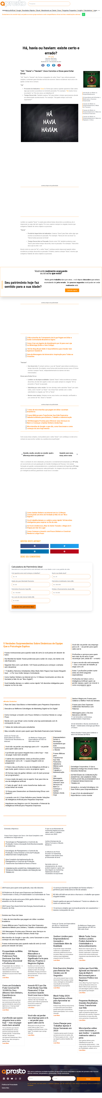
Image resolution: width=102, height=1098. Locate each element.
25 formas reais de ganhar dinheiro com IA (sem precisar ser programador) (27, 774)
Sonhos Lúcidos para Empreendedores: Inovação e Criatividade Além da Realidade (62, 941)
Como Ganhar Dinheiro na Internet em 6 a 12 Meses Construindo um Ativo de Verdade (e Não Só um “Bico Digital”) (47, 515)
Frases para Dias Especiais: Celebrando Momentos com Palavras (83, 707)
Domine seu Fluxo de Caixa (12, 915)
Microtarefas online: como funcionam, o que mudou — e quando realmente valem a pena (89, 1035)
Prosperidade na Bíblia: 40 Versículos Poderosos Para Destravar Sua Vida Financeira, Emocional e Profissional (12, 957)
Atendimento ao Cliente (48, 10)
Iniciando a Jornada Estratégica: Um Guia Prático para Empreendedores (85, 788)
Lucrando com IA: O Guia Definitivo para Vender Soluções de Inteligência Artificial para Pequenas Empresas (27, 798)
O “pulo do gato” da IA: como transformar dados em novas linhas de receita (25, 786)
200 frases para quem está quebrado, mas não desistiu (22, 888)
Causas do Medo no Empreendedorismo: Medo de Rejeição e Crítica (92, 118)
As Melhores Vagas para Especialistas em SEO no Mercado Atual (37, 739)
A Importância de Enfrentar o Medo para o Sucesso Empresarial (92, 99)
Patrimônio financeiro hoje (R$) (21, 589)
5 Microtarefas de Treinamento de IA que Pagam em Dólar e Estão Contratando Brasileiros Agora (49, 339)
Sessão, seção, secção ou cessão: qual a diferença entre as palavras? (37, 454)
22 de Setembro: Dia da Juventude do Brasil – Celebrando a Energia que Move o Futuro (85, 725)
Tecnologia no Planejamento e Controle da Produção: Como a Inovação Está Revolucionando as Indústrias (24, 844)
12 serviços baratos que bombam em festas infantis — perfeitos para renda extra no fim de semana (73, 889)
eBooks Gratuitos (10, 701)
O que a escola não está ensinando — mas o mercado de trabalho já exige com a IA (85, 664)
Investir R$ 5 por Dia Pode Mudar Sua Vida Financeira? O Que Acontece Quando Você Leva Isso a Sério (38, 990)
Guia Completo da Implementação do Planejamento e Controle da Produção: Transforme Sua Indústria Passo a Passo (20, 861)
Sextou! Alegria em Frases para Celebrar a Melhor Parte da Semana (86, 699)
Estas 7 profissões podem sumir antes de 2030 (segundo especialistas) (84, 673)
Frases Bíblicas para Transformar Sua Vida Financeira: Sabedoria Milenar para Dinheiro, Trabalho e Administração (49, 416)
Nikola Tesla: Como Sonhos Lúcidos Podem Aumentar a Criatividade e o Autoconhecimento (87, 941)
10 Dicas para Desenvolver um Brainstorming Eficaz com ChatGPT (27, 792)
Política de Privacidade (10, 1084)
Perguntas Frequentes (69, 10)
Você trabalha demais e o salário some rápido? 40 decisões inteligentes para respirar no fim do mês (49, 521)
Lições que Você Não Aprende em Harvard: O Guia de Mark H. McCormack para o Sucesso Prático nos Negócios (89, 974)
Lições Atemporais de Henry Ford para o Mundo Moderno (54, 843)
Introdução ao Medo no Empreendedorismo (90, 93)
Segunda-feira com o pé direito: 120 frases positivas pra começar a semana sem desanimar (33, 666)
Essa (42, 89)
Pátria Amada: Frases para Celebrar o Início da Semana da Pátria (84, 733)
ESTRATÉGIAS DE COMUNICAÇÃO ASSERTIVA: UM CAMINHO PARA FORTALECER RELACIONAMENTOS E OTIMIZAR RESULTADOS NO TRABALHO (85, 779)
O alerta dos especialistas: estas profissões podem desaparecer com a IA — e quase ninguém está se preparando (25, 761)
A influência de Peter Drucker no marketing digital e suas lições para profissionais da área (54, 854)
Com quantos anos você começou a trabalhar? (26, 573)
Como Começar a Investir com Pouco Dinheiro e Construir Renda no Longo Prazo (33, 716)
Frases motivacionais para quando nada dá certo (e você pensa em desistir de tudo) (34, 654)
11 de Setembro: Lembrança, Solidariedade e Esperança (81, 718)
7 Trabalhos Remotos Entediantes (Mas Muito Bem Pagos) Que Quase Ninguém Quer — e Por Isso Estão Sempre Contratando (35, 672)
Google (18, 10)
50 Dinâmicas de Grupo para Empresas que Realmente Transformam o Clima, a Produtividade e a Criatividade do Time (26, 893)
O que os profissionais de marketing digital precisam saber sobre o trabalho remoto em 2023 (54, 831)
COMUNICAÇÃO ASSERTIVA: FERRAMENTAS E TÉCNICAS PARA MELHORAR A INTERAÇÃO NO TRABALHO (23, 870)
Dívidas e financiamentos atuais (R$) (63, 589)
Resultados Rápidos (28, 10)
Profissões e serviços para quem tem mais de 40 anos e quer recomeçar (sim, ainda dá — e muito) (86, 656)
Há (67, 91)
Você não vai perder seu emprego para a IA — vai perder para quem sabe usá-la (27, 748)
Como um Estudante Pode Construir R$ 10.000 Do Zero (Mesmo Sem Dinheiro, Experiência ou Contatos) (12, 991)
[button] (43, 65)
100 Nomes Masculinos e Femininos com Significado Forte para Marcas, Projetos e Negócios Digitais (38, 957)
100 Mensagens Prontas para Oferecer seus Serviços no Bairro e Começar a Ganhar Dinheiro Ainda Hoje (48, 422)
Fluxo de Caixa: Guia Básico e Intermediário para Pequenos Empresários (32, 705)
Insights (80, 10)
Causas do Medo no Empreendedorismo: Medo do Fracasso (91, 105)
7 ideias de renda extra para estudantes (19, 727)
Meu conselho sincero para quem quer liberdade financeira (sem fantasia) (32, 731)
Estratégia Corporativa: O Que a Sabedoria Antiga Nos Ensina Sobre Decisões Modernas (84, 769)
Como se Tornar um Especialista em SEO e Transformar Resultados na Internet (14, 738)
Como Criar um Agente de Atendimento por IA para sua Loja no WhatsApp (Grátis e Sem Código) (49, 344)
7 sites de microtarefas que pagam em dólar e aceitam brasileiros (23, 920)
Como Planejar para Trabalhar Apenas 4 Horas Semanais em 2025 (62, 1027)
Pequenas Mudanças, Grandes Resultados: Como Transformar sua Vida (88, 1004)
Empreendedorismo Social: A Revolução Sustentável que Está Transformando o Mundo (60, 743)
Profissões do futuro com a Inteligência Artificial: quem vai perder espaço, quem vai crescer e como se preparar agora (85, 682)
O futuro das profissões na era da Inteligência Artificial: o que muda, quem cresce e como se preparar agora (27, 768)
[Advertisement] (86, 3)
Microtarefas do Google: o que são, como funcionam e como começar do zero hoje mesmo (25, 938)
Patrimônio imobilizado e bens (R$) (62, 581)
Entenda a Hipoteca (11, 829)
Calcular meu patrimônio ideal (24, 607)
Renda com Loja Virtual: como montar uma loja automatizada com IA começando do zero (30, 722)
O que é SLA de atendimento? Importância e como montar (82, 794)
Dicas (59, 10)
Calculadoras (88, 10)
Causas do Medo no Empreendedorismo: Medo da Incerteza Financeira (92, 111)
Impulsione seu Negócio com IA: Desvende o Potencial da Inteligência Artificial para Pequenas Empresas (27, 804)
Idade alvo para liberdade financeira (23, 581)
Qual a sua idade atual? (59, 573)
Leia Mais (5, 977)
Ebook (38, 10)
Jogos (96, 10)
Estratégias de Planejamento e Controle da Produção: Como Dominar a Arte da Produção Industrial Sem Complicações (22, 853)
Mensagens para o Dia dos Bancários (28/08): (82, 714)
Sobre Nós (5, 1088)
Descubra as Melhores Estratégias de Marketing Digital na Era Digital (30, 709)
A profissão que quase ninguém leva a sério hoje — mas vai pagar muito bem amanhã (26, 754)
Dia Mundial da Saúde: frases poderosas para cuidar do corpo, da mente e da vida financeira (34, 660)
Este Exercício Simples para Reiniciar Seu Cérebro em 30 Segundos (63, 972)
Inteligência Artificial (8, 10)
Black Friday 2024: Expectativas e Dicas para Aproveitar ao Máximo (62, 999)
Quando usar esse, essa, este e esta (68, 454)
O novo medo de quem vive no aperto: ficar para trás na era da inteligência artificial (26, 780)
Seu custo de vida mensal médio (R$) (23, 597)
